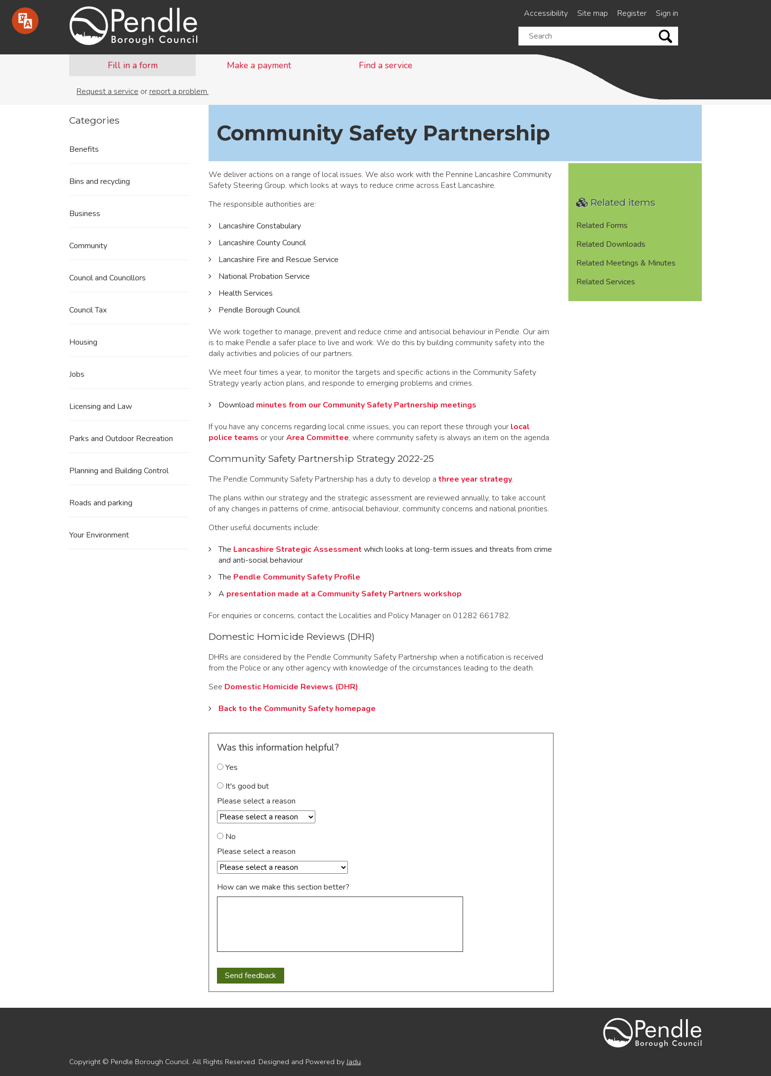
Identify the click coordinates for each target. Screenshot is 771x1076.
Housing (83, 342)
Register (631, 13)
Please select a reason (256, 801)
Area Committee (317, 437)
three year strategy (475, 479)
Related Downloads (610, 244)
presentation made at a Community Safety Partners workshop (344, 593)
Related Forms (602, 225)
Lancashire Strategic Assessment (297, 549)
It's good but (243, 786)
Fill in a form (133, 65)
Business (84, 213)
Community (88, 245)
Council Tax (88, 310)
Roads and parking (100, 502)
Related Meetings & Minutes (626, 263)
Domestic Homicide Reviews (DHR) (291, 686)
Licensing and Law (100, 406)
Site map (592, 13)
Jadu (353, 1062)
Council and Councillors (107, 277)
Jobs (77, 374)
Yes (227, 767)
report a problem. (179, 91)
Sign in (667, 13)
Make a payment (259, 65)
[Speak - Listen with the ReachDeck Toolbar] (25, 20)
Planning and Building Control (119, 470)
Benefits (84, 149)
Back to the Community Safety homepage (297, 708)
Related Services (605, 281)
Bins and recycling (99, 181)
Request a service (107, 91)
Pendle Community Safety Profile (296, 577)
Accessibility (546, 13)
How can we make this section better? (283, 887)
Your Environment (99, 535)
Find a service (385, 65)
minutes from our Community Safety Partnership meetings (366, 405)
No (226, 836)
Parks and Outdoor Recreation (121, 438)
